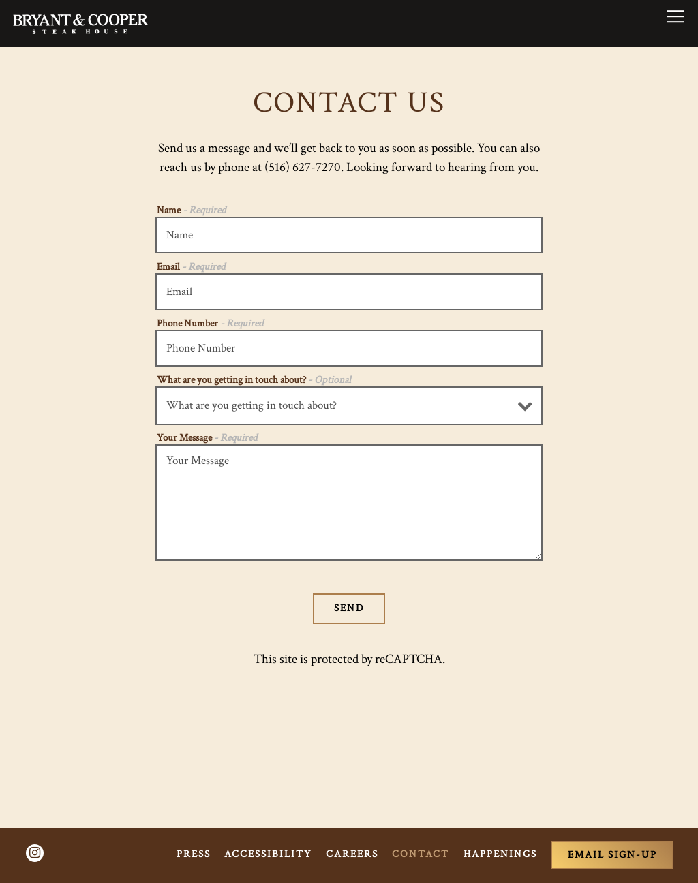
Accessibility (268, 854)
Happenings (500, 854)
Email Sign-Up (612, 854)
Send (349, 608)
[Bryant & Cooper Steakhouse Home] (80, 23)
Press (194, 854)
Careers (352, 854)
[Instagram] (35, 853)
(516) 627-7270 (302, 167)
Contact (420, 854)
